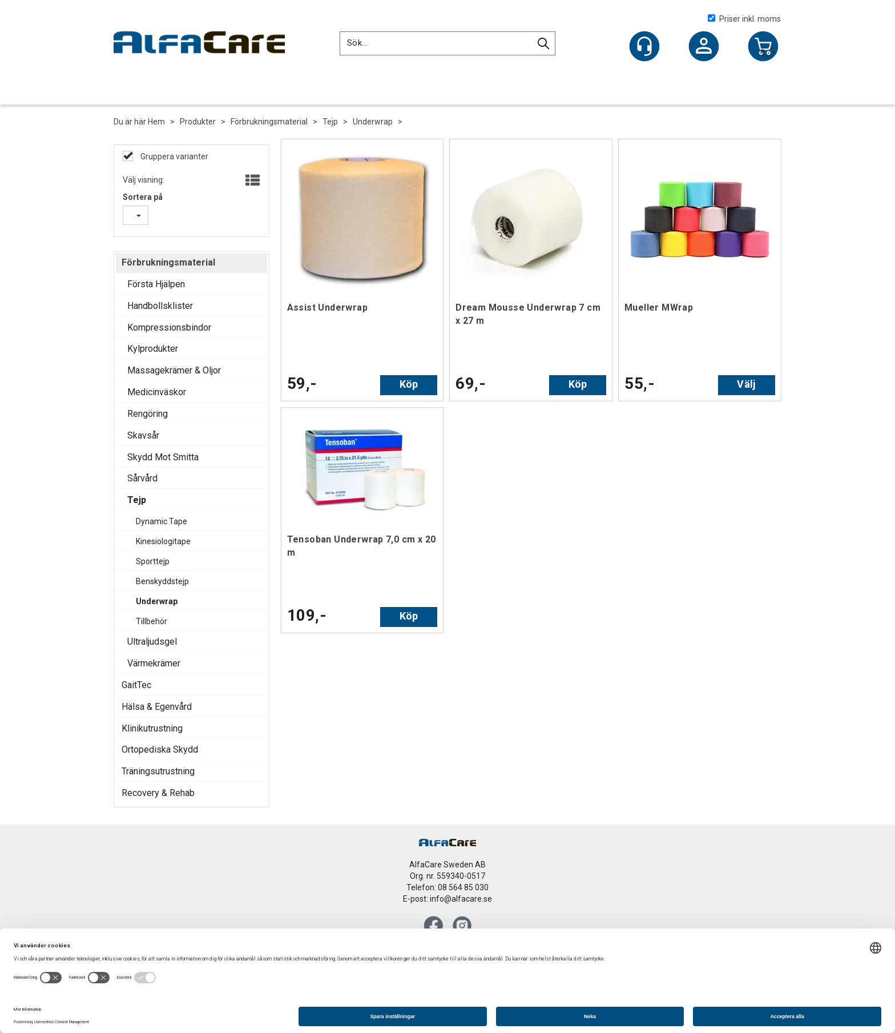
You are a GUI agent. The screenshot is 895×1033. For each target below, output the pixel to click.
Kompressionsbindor (169, 327)
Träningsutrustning (158, 771)
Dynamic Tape (161, 521)
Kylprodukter (152, 348)
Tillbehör (151, 621)
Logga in (703, 47)
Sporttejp (153, 561)
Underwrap (373, 121)
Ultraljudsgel (152, 641)
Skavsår (143, 435)
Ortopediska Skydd (160, 749)
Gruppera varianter (173, 156)
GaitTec (136, 685)
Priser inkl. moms (744, 18)
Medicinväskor (156, 392)
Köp (409, 384)
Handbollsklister (160, 305)
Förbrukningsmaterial (269, 121)
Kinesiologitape (163, 541)
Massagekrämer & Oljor (174, 370)
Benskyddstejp (162, 581)
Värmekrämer (153, 663)
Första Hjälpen (156, 284)
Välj (746, 384)
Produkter (198, 121)
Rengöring (147, 413)
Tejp (330, 121)
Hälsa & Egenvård (157, 706)
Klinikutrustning (152, 728)
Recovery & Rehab (158, 792)
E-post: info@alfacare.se (447, 898)
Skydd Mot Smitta (163, 457)
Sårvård (142, 478)
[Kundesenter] (644, 46)
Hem (156, 121)
